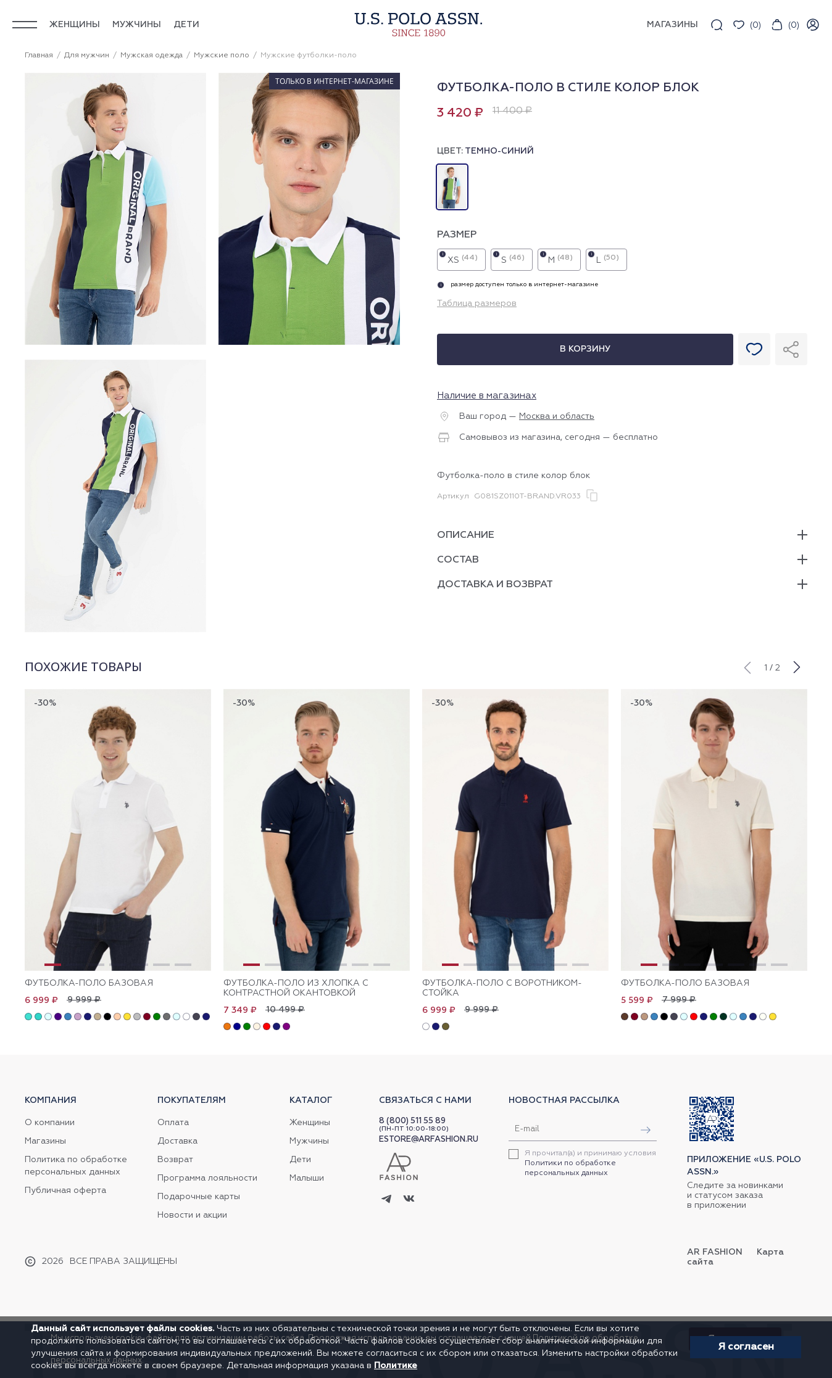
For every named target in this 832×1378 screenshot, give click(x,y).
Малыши (306, 1178)
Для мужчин (86, 55)
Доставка (177, 1141)
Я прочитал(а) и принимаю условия (590, 1163)
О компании (50, 1122)
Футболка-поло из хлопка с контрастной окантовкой (295, 988)
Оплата (173, 1122)
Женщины (74, 24)
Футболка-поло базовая (89, 983)
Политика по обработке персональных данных (76, 1165)
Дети (186, 24)
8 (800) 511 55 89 (412, 1121)
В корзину (585, 349)
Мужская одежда (151, 55)
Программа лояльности (207, 1178)
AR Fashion (715, 1252)
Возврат (175, 1159)
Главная (39, 55)
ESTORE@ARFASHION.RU (428, 1140)
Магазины (45, 1141)
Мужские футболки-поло (308, 55)
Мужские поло (221, 55)
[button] (747, 666)
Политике (395, 1365)
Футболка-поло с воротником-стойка (502, 988)
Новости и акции (192, 1215)
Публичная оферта (65, 1190)
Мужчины (136, 24)
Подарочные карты (198, 1196)
